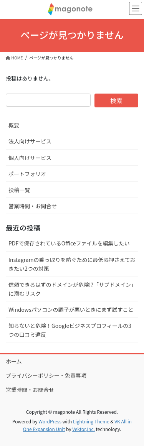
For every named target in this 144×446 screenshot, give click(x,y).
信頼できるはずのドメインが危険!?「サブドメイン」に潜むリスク (71, 289)
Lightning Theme (91, 421)
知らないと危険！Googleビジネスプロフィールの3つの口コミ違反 (69, 330)
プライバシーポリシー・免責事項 (46, 375)
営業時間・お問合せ (32, 206)
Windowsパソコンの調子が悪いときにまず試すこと (71, 309)
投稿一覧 (19, 190)
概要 (13, 125)
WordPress (49, 421)
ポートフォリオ (27, 174)
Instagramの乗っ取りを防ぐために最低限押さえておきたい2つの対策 (71, 264)
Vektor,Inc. (83, 429)
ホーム (14, 361)
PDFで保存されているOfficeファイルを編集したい (69, 243)
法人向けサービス (29, 141)
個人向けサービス (29, 157)
